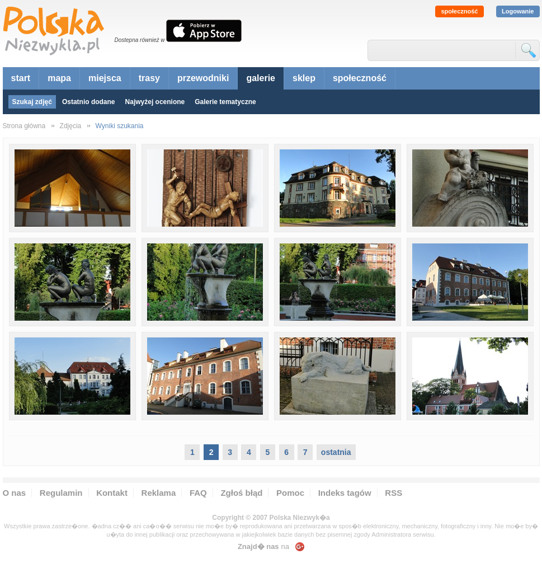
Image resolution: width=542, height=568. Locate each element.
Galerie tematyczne (225, 102)
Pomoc (290, 493)
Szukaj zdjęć (32, 102)
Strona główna (24, 126)
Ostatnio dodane (88, 102)
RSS (393, 493)
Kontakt (112, 493)
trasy (149, 78)
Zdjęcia (71, 126)
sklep (304, 78)
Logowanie (518, 11)
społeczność (459, 11)
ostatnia (336, 452)
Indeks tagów (344, 493)
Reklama (159, 493)
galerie (260, 78)
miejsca (104, 78)
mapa (59, 78)
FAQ (198, 493)
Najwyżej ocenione (155, 102)
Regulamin (61, 493)
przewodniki (203, 78)
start (21, 78)
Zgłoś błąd (241, 493)
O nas (14, 493)
